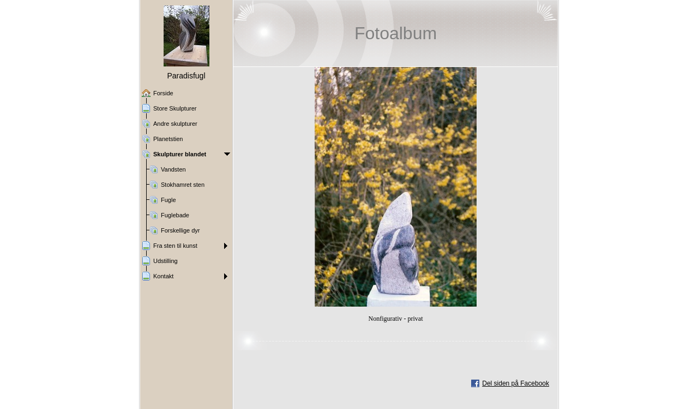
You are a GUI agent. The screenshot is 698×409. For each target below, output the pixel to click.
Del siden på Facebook (515, 383)
